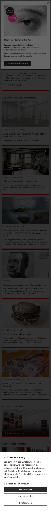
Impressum (23, 483)
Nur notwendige (25, 496)
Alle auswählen (25, 489)
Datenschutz (10, 483)
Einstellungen (25, 502)
